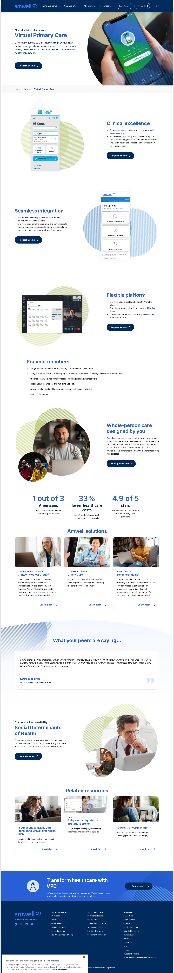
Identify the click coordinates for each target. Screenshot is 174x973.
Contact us (141, 886)
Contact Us (128, 916)
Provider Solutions (95, 916)
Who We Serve (50, 6)
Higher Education (58, 927)
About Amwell (129, 919)
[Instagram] (21, 924)
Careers (126, 923)
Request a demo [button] (29, 65)
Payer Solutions (93, 919)
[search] (157, 6)
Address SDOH (30, 756)
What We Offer (70, 6)
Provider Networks (95, 931)
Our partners (128, 935)
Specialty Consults (95, 927)
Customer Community (96, 935)
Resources (104, 6)
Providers (55, 916)
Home (18, 89)
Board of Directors (131, 931)
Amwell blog (128, 942)
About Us (88, 6)
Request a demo (121, 155)
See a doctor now (58, 931)
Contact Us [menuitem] (144, 6)
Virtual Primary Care (44, 89)
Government (56, 923)
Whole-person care (121, 463)
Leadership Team (130, 927)
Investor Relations (131, 954)
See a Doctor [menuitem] (125, 6)
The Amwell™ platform (96, 923)
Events (126, 950)
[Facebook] (16, 924)
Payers (28, 89)
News (125, 946)
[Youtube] (32, 924)
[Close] (84, 967)
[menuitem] (50, 6)
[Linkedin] (26, 924)
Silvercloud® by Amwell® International (139, 957)
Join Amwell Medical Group (62, 935)
